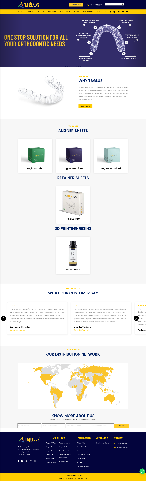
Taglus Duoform (64, 447)
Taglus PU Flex (50, 443)
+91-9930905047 (95, 5)
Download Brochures (102, 443)
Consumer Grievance (83, 455)
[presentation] (3, 318)
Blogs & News (65, 11)
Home (20, 11)
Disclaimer (80, 451)
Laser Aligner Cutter (65, 451)
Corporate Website (83, 466)
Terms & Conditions (83, 447)
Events (76, 11)
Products (41, 11)
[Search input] (114, 4)
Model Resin (50, 458)
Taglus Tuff (49, 455)
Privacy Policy (81, 443)
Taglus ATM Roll (51, 462)
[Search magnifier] (122, 4)
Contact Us (101, 11)
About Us (30, 11)
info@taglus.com (122, 447)
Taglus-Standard (51, 451)
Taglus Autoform (64, 443)
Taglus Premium (51, 447)
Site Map (79, 462)
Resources (52, 11)
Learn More (85, 106)
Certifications (88, 11)
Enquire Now (76, 5)
